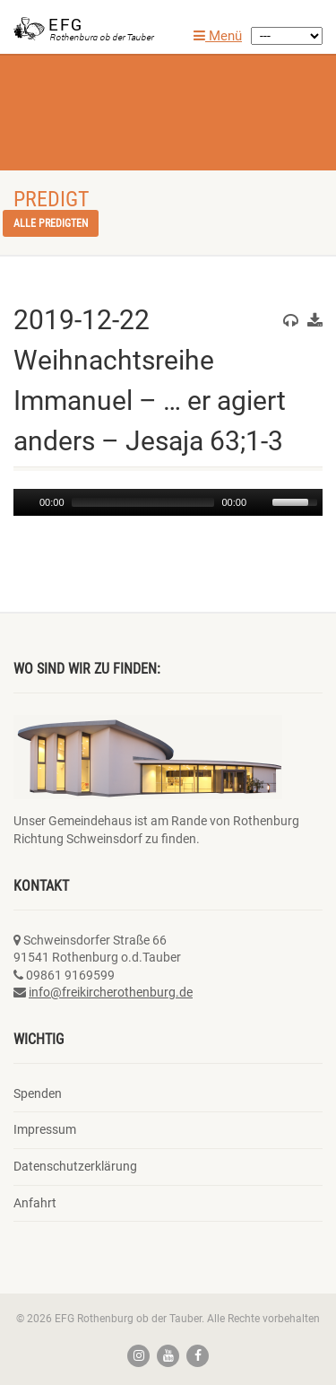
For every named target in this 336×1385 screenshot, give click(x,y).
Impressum (44, 1129)
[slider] (143, 502)
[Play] (25, 502)
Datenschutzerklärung (75, 1166)
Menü (218, 36)
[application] (168, 502)
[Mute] (261, 502)
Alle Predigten (50, 223)
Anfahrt (34, 1203)
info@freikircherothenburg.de (111, 992)
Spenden (37, 1093)
